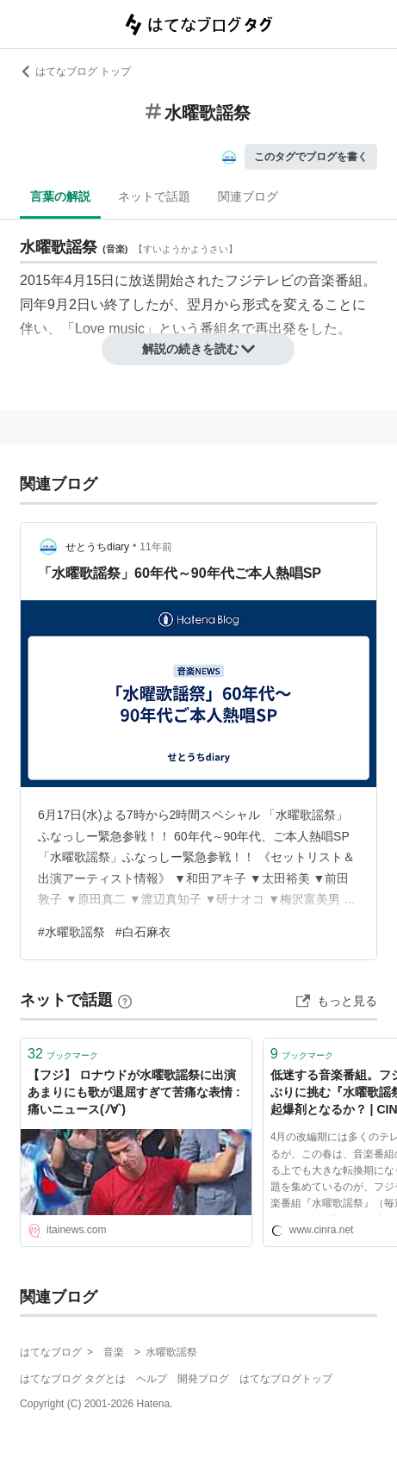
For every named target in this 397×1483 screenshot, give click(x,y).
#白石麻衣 (143, 932)
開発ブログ (203, 1379)
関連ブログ (248, 196)
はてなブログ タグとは (73, 1379)
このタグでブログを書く (311, 157)
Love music (110, 328)
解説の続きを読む (199, 349)
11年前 (155, 547)
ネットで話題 (154, 196)
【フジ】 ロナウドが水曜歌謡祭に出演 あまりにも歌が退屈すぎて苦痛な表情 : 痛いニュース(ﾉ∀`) (136, 1091)
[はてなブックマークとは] (125, 999)
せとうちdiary (97, 547)
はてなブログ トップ (75, 71)
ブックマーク (63, 1053)
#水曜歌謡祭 (71, 932)
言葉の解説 (60, 196)
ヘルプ (151, 1379)
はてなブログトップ (285, 1379)
